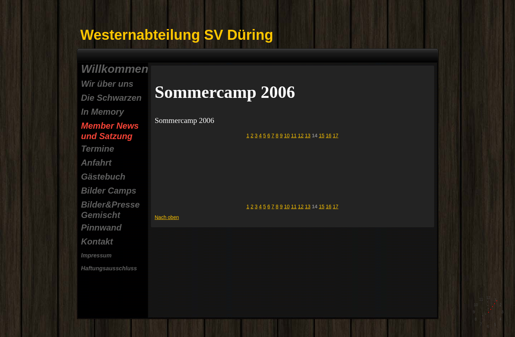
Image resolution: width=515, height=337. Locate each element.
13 (308, 135)
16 (329, 135)
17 (335, 135)
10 (287, 135)
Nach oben (167, 217)
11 (294, 135)
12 (301, 135)
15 (322, 135)
